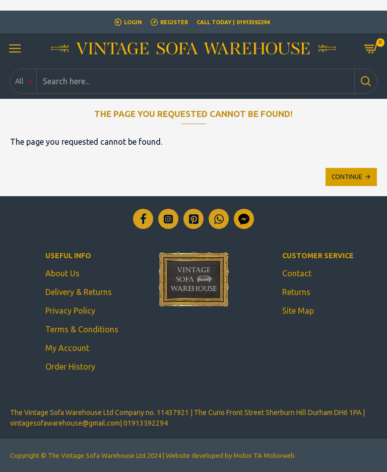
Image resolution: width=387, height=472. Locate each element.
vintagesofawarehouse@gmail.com (65, 423)
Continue (347, 176)
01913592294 (145, 423)
